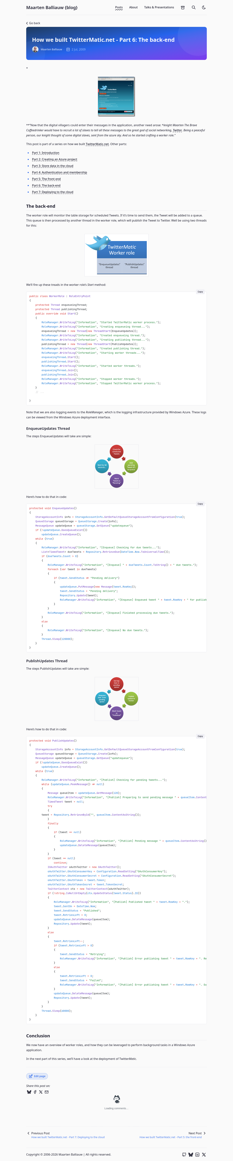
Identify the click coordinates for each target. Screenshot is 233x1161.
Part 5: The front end (46, 179)
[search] (193, 7)
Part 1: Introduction (45, 153)
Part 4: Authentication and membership (59, 172)
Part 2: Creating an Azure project (54, 159)
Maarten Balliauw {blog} (52, 7)
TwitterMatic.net (97, 144)
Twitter (177, 130)
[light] (204, 7)
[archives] (182, 7)
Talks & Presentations (159, 7)
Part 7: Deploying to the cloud (52, 192)
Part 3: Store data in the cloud (52, 166)
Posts (119, 7)
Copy (200, 291)
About (133, 7)
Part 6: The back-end (46, 185)
